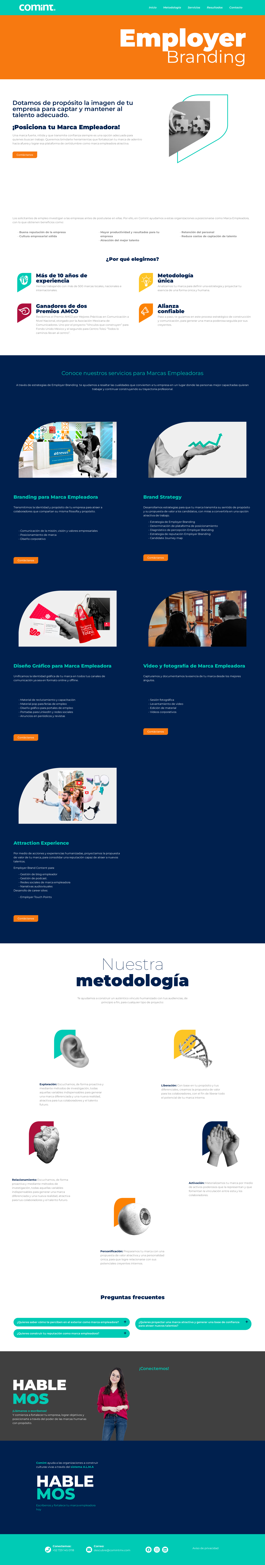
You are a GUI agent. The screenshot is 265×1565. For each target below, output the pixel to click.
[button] (72, 1322)
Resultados (215, 7)
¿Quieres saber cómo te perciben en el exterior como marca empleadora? (68, 1322)
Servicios (194, 7)
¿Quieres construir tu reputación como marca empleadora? (58, 1333)
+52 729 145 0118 (63, 1550)
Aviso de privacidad (205, 1548)
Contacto (235, 7)
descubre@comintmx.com (112, 1550)
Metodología (172, 7)
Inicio (152, 7)
